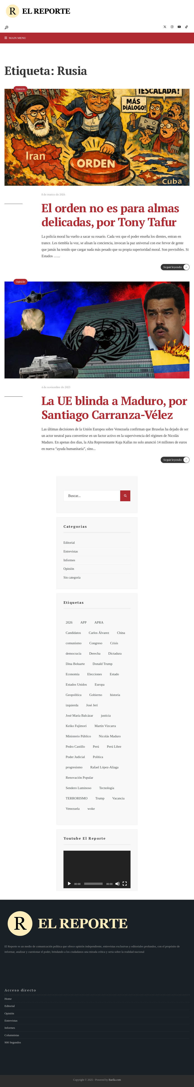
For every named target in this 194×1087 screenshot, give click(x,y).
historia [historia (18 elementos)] (115, 695)
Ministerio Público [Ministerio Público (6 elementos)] (78, 736)
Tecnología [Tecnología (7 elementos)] (106, 788)
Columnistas (12, 1035)
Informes (69, 560)
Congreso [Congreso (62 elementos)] (95, 643)
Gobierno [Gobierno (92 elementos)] (95, 695)
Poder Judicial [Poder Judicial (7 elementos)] (75, 757)
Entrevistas (70, 551)
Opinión (20, 89)
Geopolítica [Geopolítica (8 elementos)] (73, 695)
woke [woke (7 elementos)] (91, 808)
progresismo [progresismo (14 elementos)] (74, 767)
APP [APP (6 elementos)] (83, 622)
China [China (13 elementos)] (121, 633)
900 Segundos (13, 1042)
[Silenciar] (117, 883)
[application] (97, 869)
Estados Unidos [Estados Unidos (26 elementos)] (76, 684)
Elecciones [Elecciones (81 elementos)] (94, 674)
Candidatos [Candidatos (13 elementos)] (73, 633)
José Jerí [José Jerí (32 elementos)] (92, 705)
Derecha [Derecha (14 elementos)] (94, 653)
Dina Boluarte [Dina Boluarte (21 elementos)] (75, 664)
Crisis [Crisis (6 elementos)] (114, 643)
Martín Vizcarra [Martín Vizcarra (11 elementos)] (105, 726)
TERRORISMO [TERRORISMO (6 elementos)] (77, 798)
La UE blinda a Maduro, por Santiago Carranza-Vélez (114, 407)
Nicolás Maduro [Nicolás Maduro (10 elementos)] (110, 736)
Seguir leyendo (176, 267)
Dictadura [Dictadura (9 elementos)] (115, 653)
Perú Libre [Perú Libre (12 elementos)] (114, 746)
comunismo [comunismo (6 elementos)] (73, 643)
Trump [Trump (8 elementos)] (99, 798)
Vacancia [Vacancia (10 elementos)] (118, 798)
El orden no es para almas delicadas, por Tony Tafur (110, 215)
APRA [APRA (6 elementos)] (99, 622)
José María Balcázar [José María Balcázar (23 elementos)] (79, 715)
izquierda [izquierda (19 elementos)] (72, 705)
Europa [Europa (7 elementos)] (99, 684)
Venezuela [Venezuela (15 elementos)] (73, 808)
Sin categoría (72, 577)
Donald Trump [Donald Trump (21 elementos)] (103, 664)
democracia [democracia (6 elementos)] (73, 653)
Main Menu (15, 38)
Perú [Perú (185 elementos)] (96, 746)
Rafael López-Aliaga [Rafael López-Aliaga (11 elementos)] (104, 767)
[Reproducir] (69, 883)
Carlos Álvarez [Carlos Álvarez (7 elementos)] (99, 633)
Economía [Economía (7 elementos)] (72, 674)
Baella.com (115, 1079)
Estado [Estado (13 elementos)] (114, 674)
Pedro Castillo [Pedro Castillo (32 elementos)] (75, 746)
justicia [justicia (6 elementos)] (106, 715)
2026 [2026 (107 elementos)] (69, 622)
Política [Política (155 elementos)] (98, 757)
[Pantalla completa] (124, 883)
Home (8, 998)
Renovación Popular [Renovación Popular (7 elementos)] (79, 777)
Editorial (69, 542)
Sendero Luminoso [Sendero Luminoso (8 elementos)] (78, 788)
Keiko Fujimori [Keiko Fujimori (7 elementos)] (76, 726)
